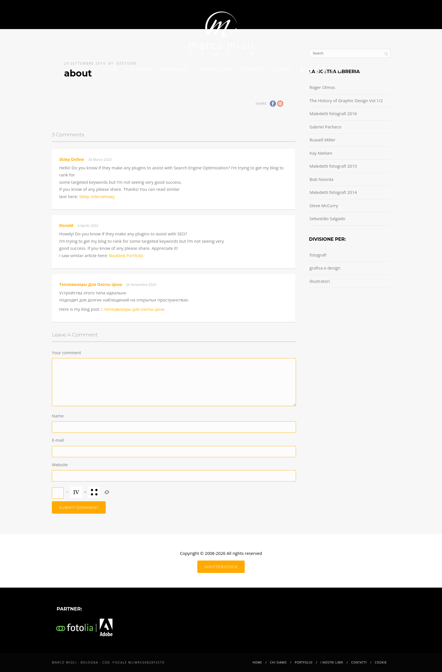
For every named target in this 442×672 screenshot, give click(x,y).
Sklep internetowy (96, 196)
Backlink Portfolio (126, 255)
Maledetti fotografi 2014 (333, 192)
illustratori (320, 281)
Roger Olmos (322, 87)
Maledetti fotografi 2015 (333, 166)
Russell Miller (322, 140)
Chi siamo (138, 69)
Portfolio (174, 69)
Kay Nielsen (321, 153)
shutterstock (221, 566)
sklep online (71, 159)
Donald (66, 225)
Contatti (252, 69)
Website (60, 464)
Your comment (66, 352)
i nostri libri (214, 69)
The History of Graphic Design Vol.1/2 (346, 100)
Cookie (282, 69)
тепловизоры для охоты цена (90, 284)
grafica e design (325, 268)
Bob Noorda (321, 179)
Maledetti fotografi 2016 (333, 113)
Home (110, 69)
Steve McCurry (324, 205)
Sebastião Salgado (327, 218)
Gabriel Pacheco (325, 127)
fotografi (318, 255)
